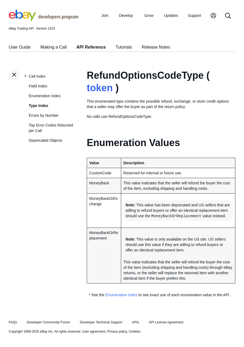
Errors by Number (44, 115)
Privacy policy (117, 331)
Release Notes (156, 47)
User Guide (20, 47)
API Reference (91, 47)
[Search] (228, 16)
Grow (149, 15)
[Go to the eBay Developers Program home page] (43, 19)
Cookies (134, 331)
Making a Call (53, 47)
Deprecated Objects (45, 140)
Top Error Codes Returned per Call (51, 128)
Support (194, 15)
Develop (126, 15)
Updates (171, 15)
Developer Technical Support (101, 322)
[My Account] (213, 16)
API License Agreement (166, 322)
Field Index (38, 86)
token (100, 87)
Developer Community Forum (48, 322)
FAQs (13, 322)
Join (104, 15)
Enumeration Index (45, 96)
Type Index (38, 105)
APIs (135, 322)
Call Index (37, 76)
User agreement (93, 331)
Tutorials (123, 47)
